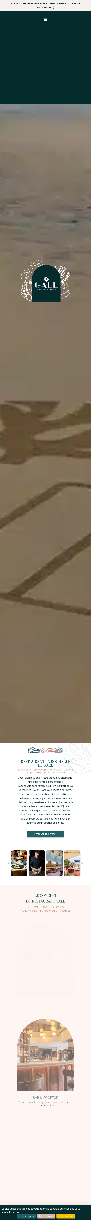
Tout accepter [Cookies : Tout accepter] (26, 1216)
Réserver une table (45, 834)
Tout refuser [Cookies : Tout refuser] (46, 1216)
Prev (9, 863)
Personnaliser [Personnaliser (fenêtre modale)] (66, 1216)
